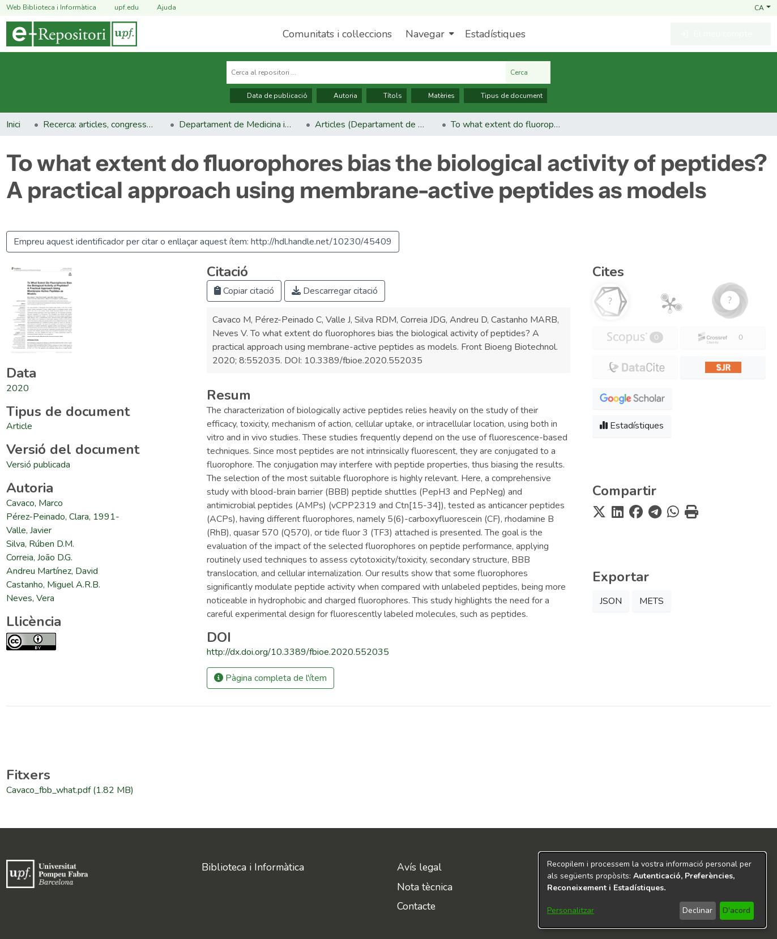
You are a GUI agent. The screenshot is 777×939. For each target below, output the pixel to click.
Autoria (339, 95)
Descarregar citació (335, 291)
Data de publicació (271, 95)
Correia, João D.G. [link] (39, 557)
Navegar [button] (425, 34)
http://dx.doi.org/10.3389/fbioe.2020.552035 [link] (298, 652)
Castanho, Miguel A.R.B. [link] (53, 584)
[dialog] (652, 890)
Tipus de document (505, 95)
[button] (762, 7)
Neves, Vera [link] (30, 598)
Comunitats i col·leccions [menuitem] (337, 34)
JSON (611, 601)
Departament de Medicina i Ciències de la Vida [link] (235, 124)
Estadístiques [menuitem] (495, 34)
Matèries (435, 95)
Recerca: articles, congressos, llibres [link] (99, 124)
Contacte (416, 906)
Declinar (697, 910)
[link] (19, 426)
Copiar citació (244, 291)
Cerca (528, 72)
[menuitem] (428, 34)
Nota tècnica (424, 887)
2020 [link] (17, 388)
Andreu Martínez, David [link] (52, 571)
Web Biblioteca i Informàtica (51, 7)
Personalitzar (570, 910)
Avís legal (419, 867)
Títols (386, 95)
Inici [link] (13, 124)
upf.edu (120, 7)
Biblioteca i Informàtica (253, 867)
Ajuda (159, 7)
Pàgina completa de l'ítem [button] (270, 678)
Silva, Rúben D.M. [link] (40, 544)
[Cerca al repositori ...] (366, 72)
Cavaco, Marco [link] (34, 503)
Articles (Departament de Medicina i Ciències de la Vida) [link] (371, 124)
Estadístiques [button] (632, 425)
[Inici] (71, 34)
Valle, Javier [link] (29, 530)
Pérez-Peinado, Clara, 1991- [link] (62, 517)
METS (651, 601)
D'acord (736, 910)
